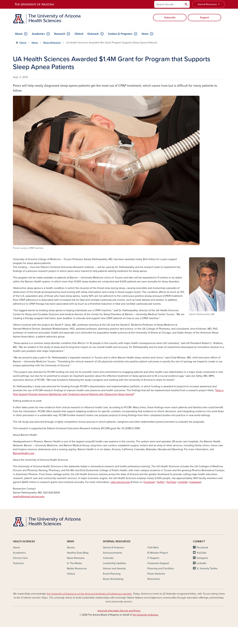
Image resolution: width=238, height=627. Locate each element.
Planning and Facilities (160, 568)
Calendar (108, 558)
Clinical (78, 34)
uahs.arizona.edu (120, 482)
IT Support (153, 558)
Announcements (112, 552)
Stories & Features (113, 547)
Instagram (195, 482)
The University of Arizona (145, 614)
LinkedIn (183, 482)
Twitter (161, 482)
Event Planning (111, 573)
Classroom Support (158, 563)
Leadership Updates (114, 563)
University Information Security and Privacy (119, 610)
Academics (38, 34)
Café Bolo (153, 547)
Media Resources (77, 568)
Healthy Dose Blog (77, 552)
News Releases (52, 42)
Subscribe (169, 17)
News (145, 34)
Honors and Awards (114, 568)
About (18, 34)
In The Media (74, 563)
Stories (71, 547)
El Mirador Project (157, 552)
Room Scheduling (113, 579)
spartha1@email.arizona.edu (29, 496)
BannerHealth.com (23, 453)
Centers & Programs (120, 34)
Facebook (149, 482)
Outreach (93, 34)
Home (22, 42)
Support (204, 17)
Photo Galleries (156, 573)
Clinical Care (20, 558)
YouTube (171, 482)
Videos (71, 573)
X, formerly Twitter (207, 568)
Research (59, 34)
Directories (153, 579)
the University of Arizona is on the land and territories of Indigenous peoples (89, 593)
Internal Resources (208, 4)
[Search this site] (168, 4)
